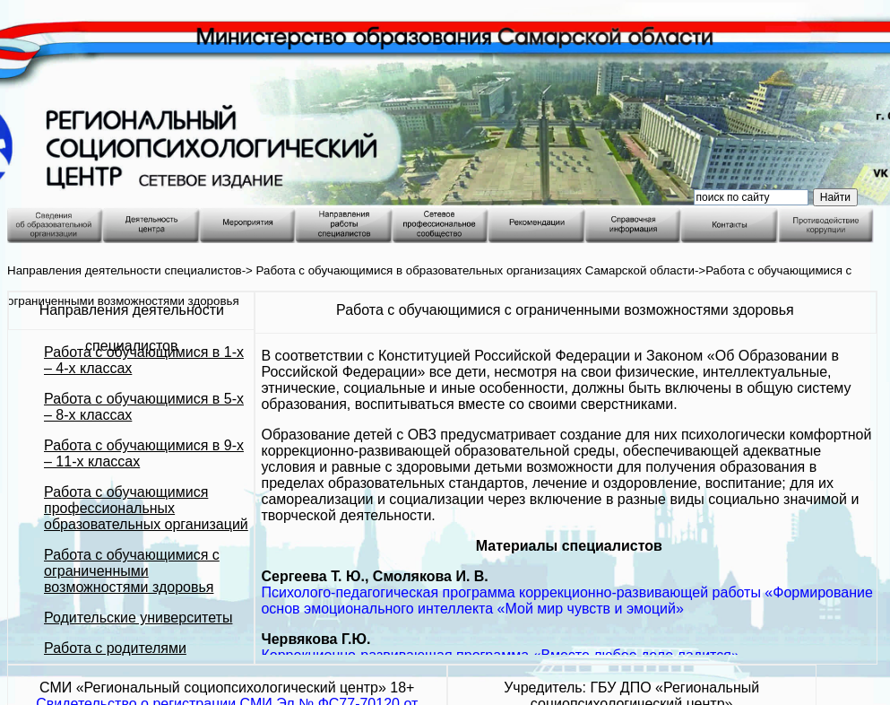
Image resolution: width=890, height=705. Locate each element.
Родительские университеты (138, 617)
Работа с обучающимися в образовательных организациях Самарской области (475, 270)
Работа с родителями (115, 648)
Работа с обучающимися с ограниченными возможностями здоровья (132, 571)
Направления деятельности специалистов (124, 270)
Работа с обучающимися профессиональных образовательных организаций (146, 508)
